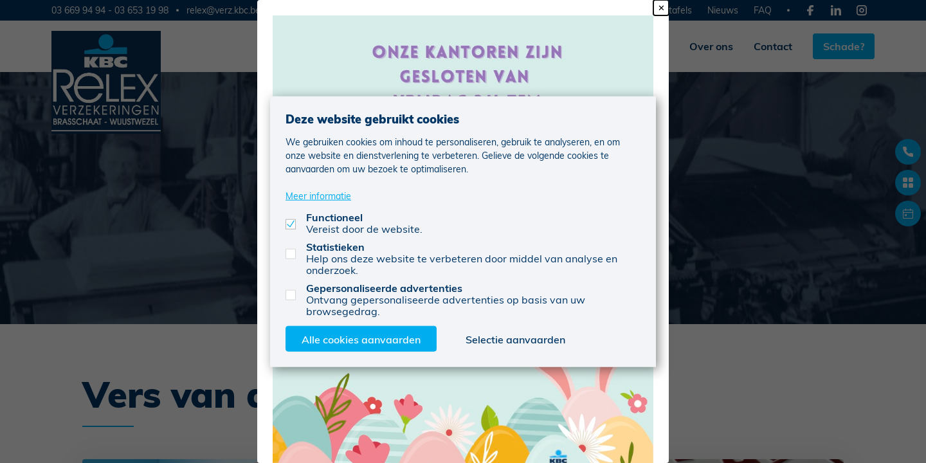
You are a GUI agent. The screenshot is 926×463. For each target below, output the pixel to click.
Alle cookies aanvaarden (361, 338)
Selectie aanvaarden (515, 338)
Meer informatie (318, 195)
